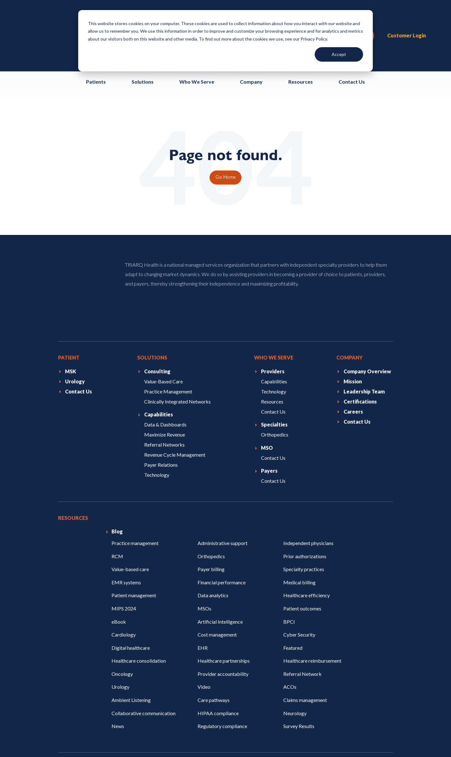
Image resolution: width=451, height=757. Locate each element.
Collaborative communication (143, 642)
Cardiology (123, 563)
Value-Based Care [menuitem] (163, 310)
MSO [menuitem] (267, 376)
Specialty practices (303, 498)
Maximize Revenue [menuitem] (164, 363)
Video (204, 616)
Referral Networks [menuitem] (164, 373)
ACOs (289, 616)
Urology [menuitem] (75, 310)
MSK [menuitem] (70, 300)
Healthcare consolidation (138, 590)
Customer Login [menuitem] (406, 17)
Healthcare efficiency (306, 524)
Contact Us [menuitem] (78, 320)
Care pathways (214, 629)
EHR (203, 576)
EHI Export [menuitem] (382, 737)
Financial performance (222, 511)
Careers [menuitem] (353, 340)
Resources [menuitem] (272, 330)
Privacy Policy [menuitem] (72, 737)
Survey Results (298, 655)
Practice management (135, 472)
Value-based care (130, 498)
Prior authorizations (304, 485)
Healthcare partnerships (224, 590)
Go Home (225, 139)
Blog (117, 460)
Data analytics (213, 524)
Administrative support (222, 472)
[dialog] (225, 40)
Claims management (305, 629)
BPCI (289, 550)
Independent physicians (308, 472)
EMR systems (126, 511)
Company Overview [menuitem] (367, 300)
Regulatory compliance (222, 655)
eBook (118, 550)
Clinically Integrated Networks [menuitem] (177, 330)
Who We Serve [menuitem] (273, 286)
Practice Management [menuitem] (168, 320)
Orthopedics (211, 485)
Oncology (122, 602)
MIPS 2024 (123, 537)
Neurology (295, 642)
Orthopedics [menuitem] (274, 363)
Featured (292, 576)
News (117, 655)
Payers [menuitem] (269, 400)
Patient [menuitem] (68, 286)
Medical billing (299, 511)
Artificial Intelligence (220, 550)
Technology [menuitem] (156, 403)
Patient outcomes (302, 537)
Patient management (133, 524)
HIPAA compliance (218, 642)
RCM (117, 485)
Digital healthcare (130, 576)
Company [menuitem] (349, 286)
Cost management (217, 563)
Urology (120, 616)
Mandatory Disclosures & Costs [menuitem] (277, 737)
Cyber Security (299, 563)
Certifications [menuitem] (360, 330)
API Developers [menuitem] (341, 737)
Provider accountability (223, 602)
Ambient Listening (131, 629)
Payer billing (211, 498)
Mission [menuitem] (353, 310)
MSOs (204, 537)
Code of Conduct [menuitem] (122, 737)
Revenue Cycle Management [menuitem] (174, 383)
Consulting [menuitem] (157, 300)
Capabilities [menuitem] (158, 343)
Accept (339, 54)
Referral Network (302, 602)
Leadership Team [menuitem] (364, 320)
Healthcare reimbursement (312, 590)
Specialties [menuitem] (274, 353)
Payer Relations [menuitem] (161, 393)
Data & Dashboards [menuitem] (165, 353)
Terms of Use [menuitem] (170, 737)
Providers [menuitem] (273, 300)
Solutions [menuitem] (152, 286)
